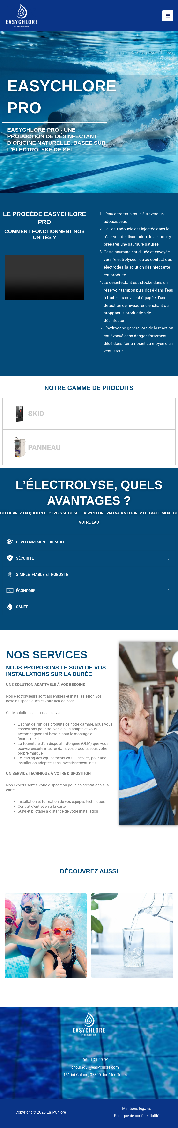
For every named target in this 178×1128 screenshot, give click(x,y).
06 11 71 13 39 (95, 1060)
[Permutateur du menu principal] (167, 15)
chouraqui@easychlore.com (95, 1067)
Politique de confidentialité (136, 1116)
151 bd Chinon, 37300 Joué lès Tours (95, 1074)
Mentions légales (136, 1108)
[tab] (89, 414)
